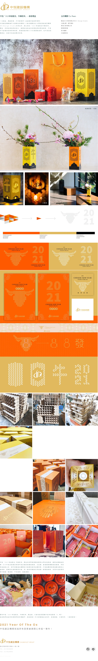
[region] (73, 256)
